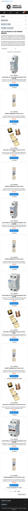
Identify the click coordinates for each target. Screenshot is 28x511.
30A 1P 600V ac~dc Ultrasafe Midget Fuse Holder (14, 77)
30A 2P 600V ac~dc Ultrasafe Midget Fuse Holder (14, 296)
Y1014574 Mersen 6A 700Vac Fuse (14, 186)
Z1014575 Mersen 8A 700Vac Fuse (14, 259)
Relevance (9, 49)
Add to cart (14, 85)
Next (19, 491)
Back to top (22, 494)
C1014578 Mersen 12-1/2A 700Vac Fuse (14, 477)
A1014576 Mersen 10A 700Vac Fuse (14, 368)
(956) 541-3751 (9, 1)
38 (15, 491)
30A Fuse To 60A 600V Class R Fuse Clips (14, 404)
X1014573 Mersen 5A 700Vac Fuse (14, 113)
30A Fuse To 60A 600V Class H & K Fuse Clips (14, 332)
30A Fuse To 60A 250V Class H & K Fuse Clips (14, 150)
